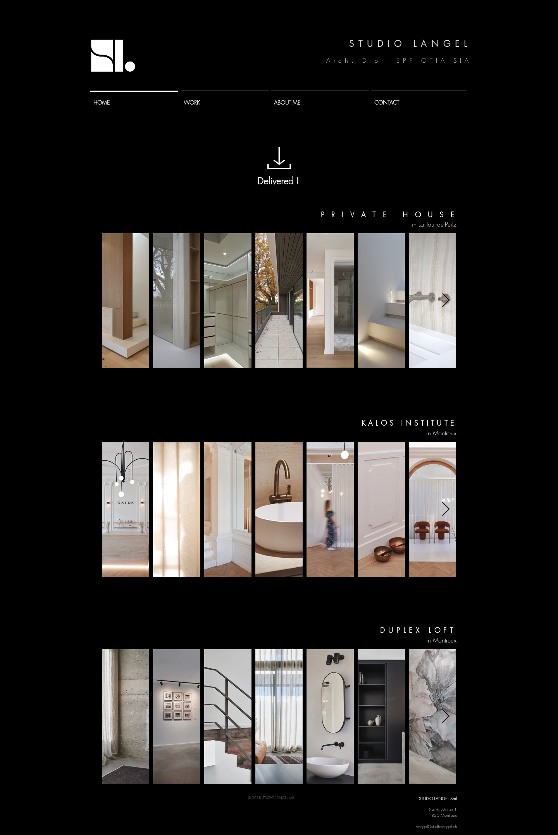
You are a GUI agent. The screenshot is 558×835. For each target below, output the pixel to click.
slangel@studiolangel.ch (436, 826)
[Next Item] (445, 300)
